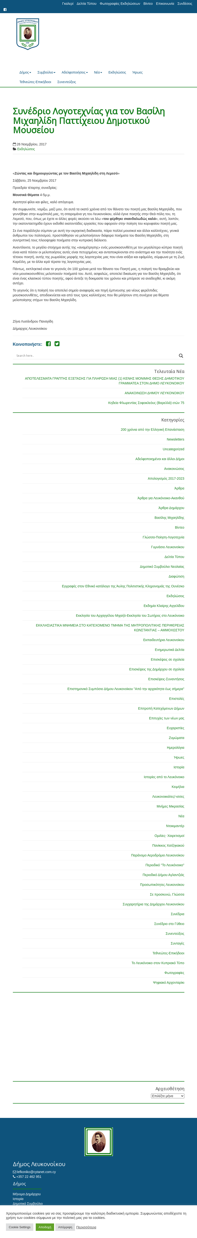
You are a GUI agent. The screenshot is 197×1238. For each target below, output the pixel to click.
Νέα (98, 72)
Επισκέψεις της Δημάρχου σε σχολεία (156, 669)
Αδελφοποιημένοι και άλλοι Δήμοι (160, 459)
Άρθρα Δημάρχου (171, 508)
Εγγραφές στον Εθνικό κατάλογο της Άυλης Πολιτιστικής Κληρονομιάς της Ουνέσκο (123, 586)
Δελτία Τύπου (86, 3)
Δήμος (25, 72)
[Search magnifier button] (181, 355)
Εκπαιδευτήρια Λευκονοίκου (163, 640)
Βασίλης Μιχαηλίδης (169, 518)
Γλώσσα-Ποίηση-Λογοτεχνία (163, 537)
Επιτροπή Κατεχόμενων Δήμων (161, 708)
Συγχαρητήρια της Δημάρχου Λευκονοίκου (153, 904)
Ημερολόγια (175, 747)
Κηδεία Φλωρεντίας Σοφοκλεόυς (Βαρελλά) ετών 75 (146, 403)
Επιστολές (176, 699)
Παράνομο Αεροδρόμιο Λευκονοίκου (157, 855)
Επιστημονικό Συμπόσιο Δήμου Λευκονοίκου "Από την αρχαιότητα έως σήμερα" (125, 689)
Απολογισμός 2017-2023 (166, 478)
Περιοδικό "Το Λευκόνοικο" (165, 865)
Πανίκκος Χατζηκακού (168, 845)
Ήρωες (137, 72)
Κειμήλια (178, 787)
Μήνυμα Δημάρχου (27, 1194)
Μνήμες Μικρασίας (170, 806)
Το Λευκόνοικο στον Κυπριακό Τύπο (157, 963)
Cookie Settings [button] (19, 1227)
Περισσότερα (86, 1227)
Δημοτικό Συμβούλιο (28, 1204)
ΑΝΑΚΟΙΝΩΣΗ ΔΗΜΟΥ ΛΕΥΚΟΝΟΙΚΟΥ (154, 393)
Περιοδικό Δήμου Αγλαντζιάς (163, 875)
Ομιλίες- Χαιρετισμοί (169, 836)
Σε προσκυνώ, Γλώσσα (167, 894)
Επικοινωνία (165, 3)
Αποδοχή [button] (45, 1227)
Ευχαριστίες (175, 728)
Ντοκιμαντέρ (175, 826)
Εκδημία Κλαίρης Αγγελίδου (164, 606)
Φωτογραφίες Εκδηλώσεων (120, 3)
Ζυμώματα (176, 738)
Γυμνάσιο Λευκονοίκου (167, 547)
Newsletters (175, 439)
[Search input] (96, 355)
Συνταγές (177, 943)
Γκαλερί (67, 3)
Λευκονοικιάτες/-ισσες (168, 796)
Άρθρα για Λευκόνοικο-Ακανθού (161, 498)
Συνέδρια (177, 914)
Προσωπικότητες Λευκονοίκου (162, 885)
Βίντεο (148, 3)
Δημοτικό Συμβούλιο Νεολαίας (162, 567)
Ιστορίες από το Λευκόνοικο (164, 777)
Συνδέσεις (184, 3)
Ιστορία (179, 767)
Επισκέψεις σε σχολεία (167, 659)
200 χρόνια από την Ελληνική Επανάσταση (152, 429)
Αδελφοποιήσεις (75, 72)
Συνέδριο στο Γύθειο (169, 924)
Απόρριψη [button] (65, 1227)
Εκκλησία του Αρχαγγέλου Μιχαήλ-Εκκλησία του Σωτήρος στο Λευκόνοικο (130, 615)
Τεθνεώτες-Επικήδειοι (35, 82)
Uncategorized (173, 449)
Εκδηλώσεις (117, 72)
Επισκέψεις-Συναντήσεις (166, 679)
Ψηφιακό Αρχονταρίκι (168, 982)
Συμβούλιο (46, 72)
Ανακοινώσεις (174, 469)
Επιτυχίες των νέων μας (166, 718)
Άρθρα (179, 488)
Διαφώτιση (176, 576)
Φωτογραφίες (174, 973)
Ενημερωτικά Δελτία (169, 650)
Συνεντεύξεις (66, 82)
